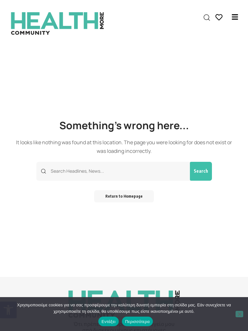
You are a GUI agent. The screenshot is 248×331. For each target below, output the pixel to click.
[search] (207, 17)
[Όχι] (239, 314)
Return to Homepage (124, 196)
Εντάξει (108, 321)
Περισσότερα (137, 321)
